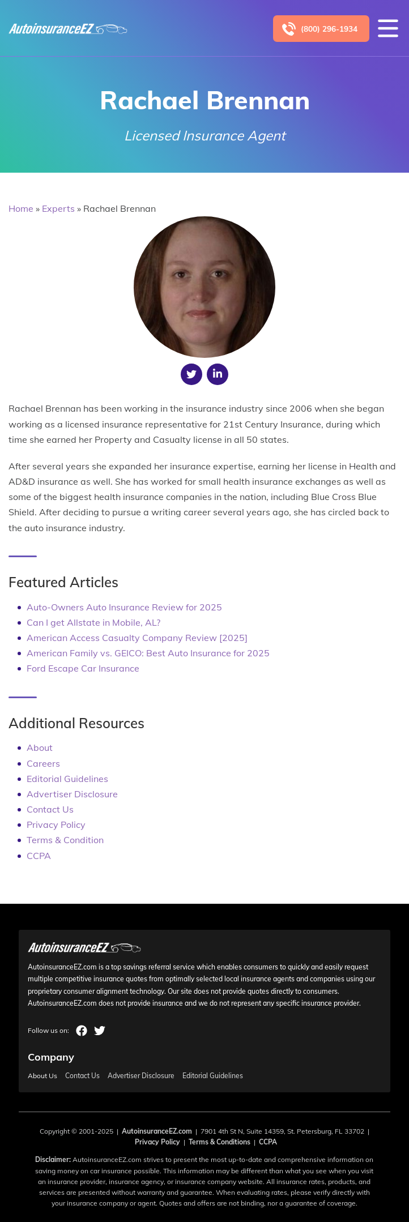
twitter (99, 1030)
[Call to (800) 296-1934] (321, 28)
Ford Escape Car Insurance (83, 668)
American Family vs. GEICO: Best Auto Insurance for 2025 (148, 653)
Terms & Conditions (219, 1142)
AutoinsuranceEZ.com (157, 1131)
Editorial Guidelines (67, 778)
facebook (81, 1030)
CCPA (39, 855)
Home (20, 208)
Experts (58, 208)
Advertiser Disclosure (72, 794)
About (40, 747)
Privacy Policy (56, 824)
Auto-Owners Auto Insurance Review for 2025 (124, 607)
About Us (42, 1076)
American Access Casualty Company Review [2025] (137, 637)
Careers (43, 763)
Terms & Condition (65, 839)
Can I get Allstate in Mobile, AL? (93, 622)
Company (51, 1056)
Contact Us (50, 809)
